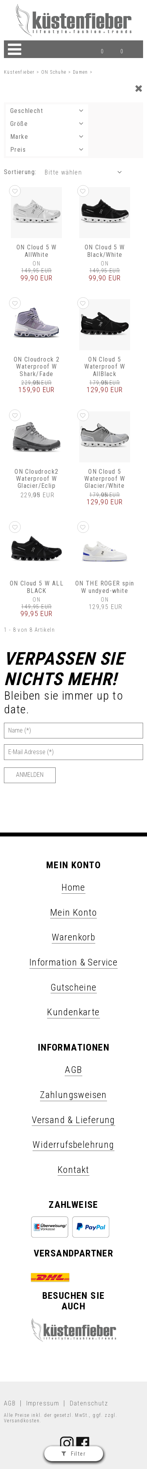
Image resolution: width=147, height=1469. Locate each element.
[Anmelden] (30, 775)
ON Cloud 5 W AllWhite (36, 251)
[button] (15, 191)
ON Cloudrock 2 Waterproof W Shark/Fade (37, 367)
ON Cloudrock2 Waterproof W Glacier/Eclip (36, 479)
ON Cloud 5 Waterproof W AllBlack (104, 367)
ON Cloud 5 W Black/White (105, 251)
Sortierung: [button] (20, 172)
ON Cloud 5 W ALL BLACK (37, 587)
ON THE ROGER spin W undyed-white (104, 587)
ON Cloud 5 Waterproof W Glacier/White (104, 479)
